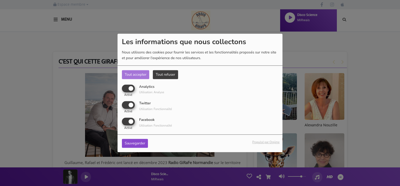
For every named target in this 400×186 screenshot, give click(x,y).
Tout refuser (165, 74)
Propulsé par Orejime (266, 142)
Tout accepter (135, 74)
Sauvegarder (135, 143)
